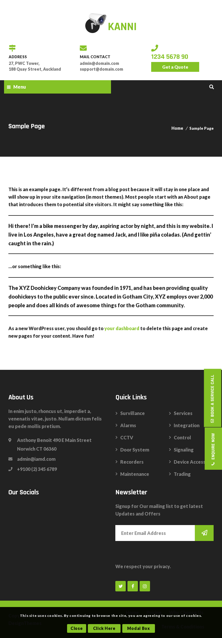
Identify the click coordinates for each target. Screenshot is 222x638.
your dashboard (121, 328)
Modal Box (138, 628)
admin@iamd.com (36, 459)
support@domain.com (101, 69)
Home (177, 128)
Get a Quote (175, 67)
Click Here (104, 628)
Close (77, 628)
